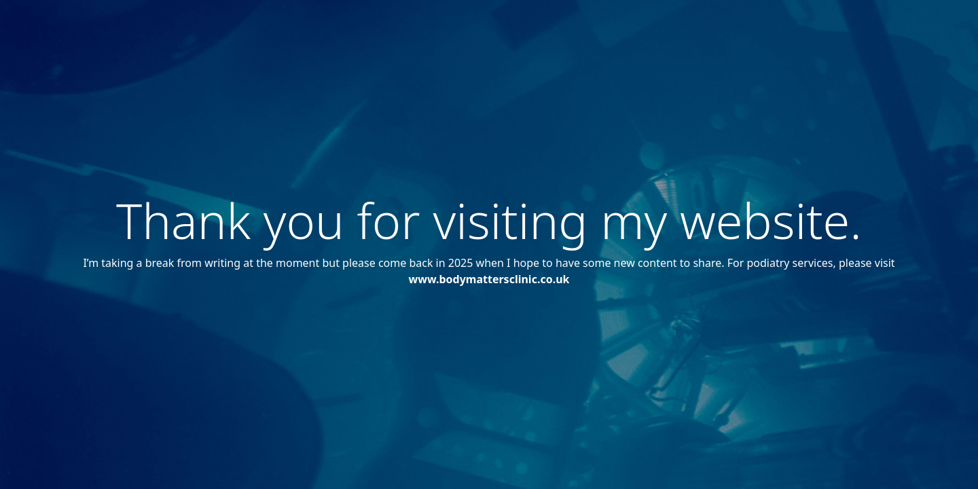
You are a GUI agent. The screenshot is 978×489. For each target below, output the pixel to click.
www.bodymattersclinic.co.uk (489, 279)
